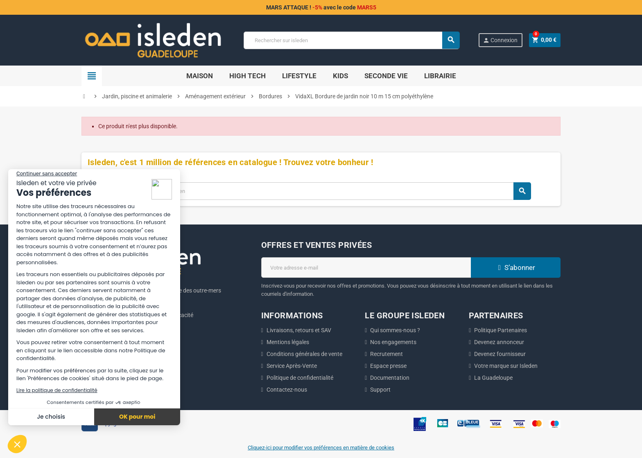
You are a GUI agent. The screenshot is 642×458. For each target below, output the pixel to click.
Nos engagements (393, 342)
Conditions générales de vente (304, 354)
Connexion (499, 40)
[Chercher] (351, 40)
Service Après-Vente (292, 366)
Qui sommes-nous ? (395, 330)
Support (380, 389)
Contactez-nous (287, 389)
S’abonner (515, 267)
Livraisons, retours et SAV (299, 330)
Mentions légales (288, 342)
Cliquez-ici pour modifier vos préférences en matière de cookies (321, 447)
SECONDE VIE (386, 76)
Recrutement (386, 354)
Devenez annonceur (499, 342)
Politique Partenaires (500, 330)
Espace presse (388, 366)
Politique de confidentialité (300, 377)
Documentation (389, 377)
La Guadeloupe (493, 377)
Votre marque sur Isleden (506, 366)
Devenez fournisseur (500, 354)
